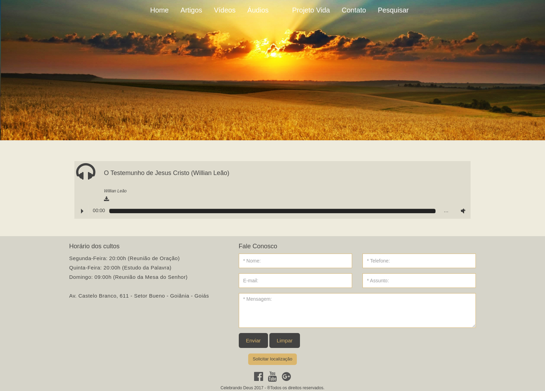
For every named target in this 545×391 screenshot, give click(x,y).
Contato (354, 10)
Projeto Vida (311, 10)
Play (82, 211)
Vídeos (224, 10)
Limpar (285, 340)
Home (159, 10)
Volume (461, 210)
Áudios (258, 10)
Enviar (253, 340)
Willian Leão (115, 191)
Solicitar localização (272, 358)
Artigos (191, 10)
